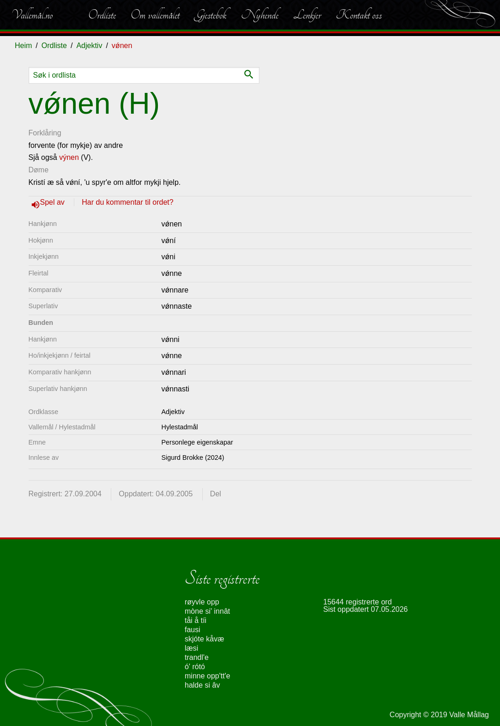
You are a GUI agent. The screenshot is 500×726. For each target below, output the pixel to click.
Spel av (53, 202)
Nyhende (259, 14)
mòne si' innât (207, 611)
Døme (39, 170)
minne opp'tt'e (207, 676)
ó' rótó (195, 667)
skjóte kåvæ (204, 639)
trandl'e (197, 657)
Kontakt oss (359, 14)
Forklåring (45, 133)
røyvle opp (202, 602)
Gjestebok (210, 14)
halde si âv (202, 685)
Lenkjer (307, 14)
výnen (69, 157)
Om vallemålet (155, 14)
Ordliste (102, 14)
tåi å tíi (195, 620)
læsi (191, 648)
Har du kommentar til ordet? (127, 202)
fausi (192, 630)
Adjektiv (89, 45)
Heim (23, 45)
